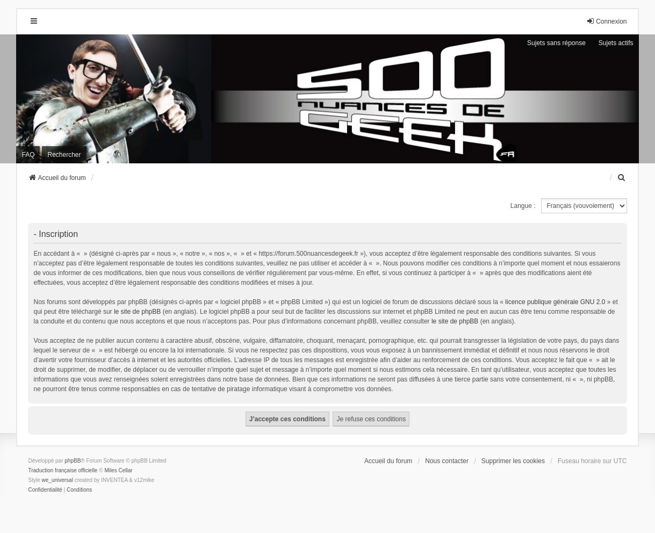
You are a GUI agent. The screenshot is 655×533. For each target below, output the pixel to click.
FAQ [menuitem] (27, 155)
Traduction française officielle (62, 470)
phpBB (72, 461)
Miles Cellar (118, 470)
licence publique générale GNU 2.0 (555, 302)
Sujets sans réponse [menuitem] (556, 43)
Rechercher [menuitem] (64, 155)
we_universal (57, 480)
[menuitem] (622, 178)
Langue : (523, 206)
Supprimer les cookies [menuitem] (513, 461)
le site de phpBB (137, 311)
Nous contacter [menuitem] (447, 461)
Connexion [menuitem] (606, 21)
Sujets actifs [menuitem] (616, 43)
